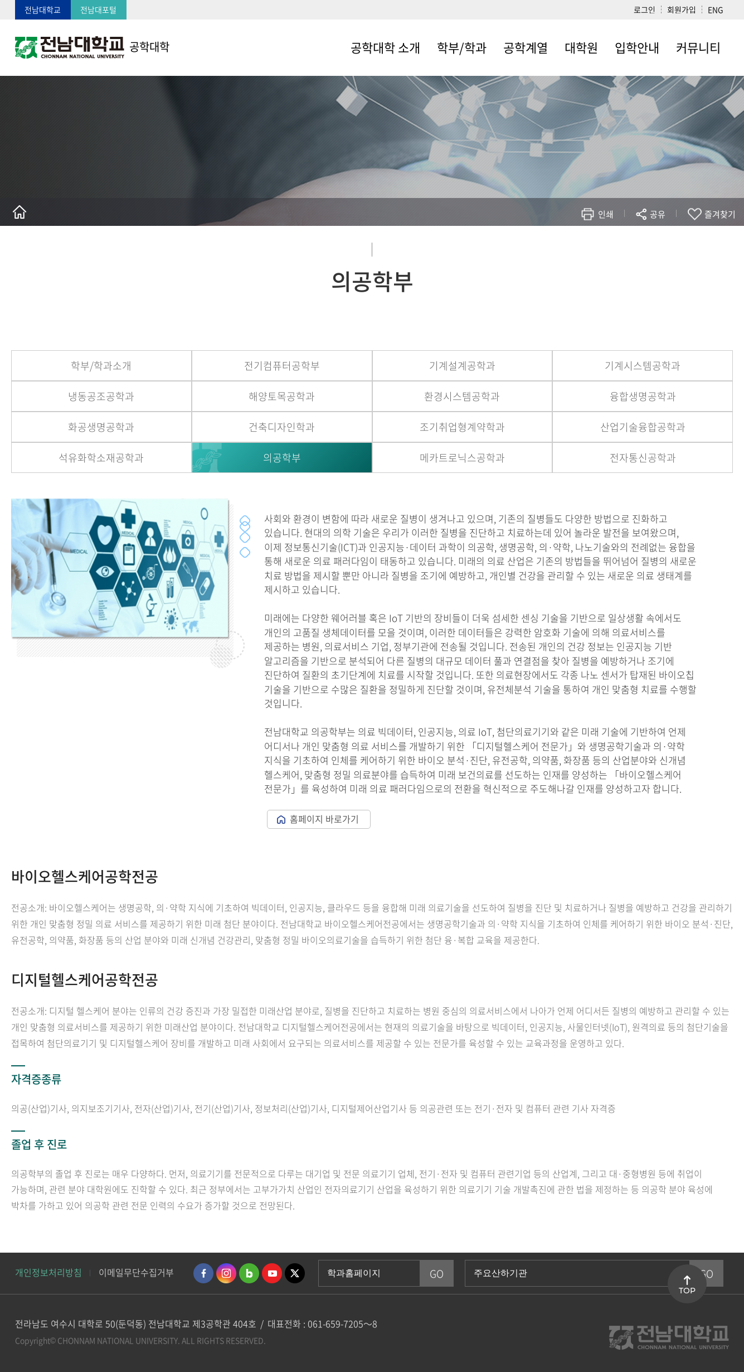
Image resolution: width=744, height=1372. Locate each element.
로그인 (644, 9)
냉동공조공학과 (101, 396)
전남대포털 (98, 9)
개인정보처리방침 (48, 1272)
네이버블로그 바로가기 (249, 1273)
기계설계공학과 (462, 365)
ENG (715, 9)
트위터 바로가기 (295, 1273)
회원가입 (681, 9)
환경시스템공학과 (462, 396)
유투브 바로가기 (272, 1273)
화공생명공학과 (101, 426)
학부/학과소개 (101, 365)
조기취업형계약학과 (462, 426)
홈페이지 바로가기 (324, 818)
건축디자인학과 (282, 426)
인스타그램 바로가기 (226, 1273)
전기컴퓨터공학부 (282, 365)
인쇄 (606, 214)
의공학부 (282, 457)
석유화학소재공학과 (101, 457)
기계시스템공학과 (642, 365)
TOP (687, 1291)
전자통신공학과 (643, 457)
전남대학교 (43, 9)
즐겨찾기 (720, 214)
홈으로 (19, 212)
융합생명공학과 (643, 396)
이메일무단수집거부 (136, 1272)
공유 (657, 214)
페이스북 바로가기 (203, 1273)
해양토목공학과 (282, 396)
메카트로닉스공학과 (462, 457)
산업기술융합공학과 (642, 426)
